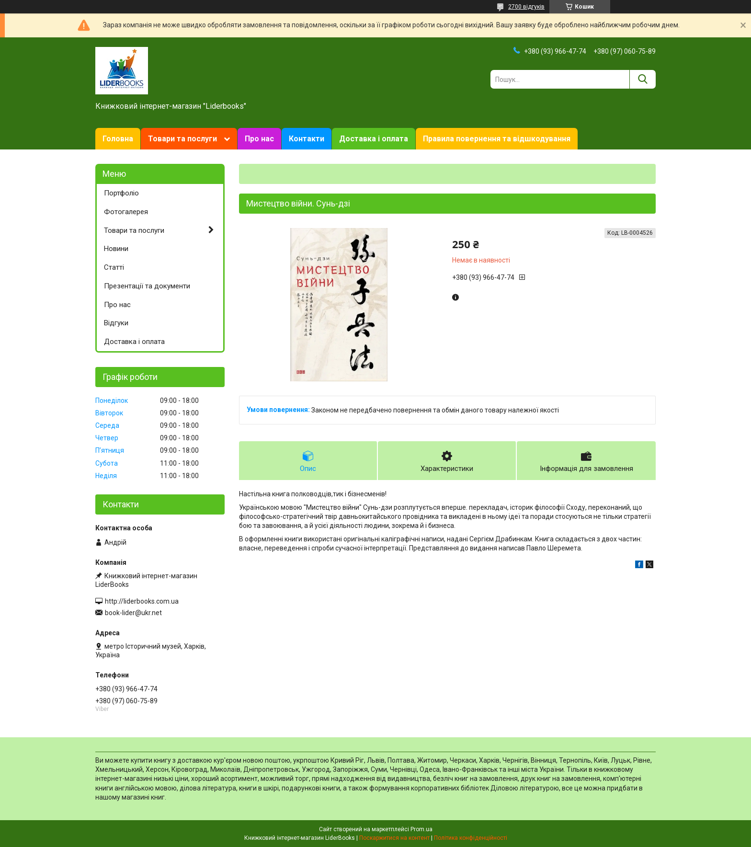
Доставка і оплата (373, 138)
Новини (116, 248)
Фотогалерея (126, 211)
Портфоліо (121, 193)
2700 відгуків (526, 6)
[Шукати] (642, 79)
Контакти (306, 138)
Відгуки (116, 323)
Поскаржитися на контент (394, 838)
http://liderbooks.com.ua (142, 601)
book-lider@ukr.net (133, 613)
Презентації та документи (147, 286)
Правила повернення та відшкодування (496, 138)
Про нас (259, 138)
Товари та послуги (182, 138)
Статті (114, 267)
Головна (117, 138)
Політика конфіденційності (470, 838)
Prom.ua (421, 829)
